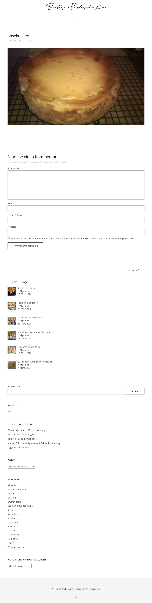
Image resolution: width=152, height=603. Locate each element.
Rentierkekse (30, 438)
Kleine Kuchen (14, 514)
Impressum (95, 588)
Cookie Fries (23, 447)
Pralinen (11, 526)
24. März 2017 (12, 41)
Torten (11, 542)
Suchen (135, 391)
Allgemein (12, 485)
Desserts (12, 497)
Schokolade (13, 534)
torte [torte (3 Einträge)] (10, 412)
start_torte (13, 538)
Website (12, 226)
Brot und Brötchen (17, 489)
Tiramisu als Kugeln (38, 430)
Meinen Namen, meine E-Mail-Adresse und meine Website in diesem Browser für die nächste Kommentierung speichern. (72, 238)
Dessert (11, 493)
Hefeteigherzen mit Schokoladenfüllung (41, 443)
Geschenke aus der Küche (20, 505)
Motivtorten (13, 522)
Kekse (10, 510)
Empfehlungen (15, 501)
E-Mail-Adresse (16, 214)
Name (11, 203)
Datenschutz (82, 588)
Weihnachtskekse (16, 547)
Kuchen (11, 518)
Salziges (11, 530)
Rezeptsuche (14, 386)
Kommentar (15, 168)
